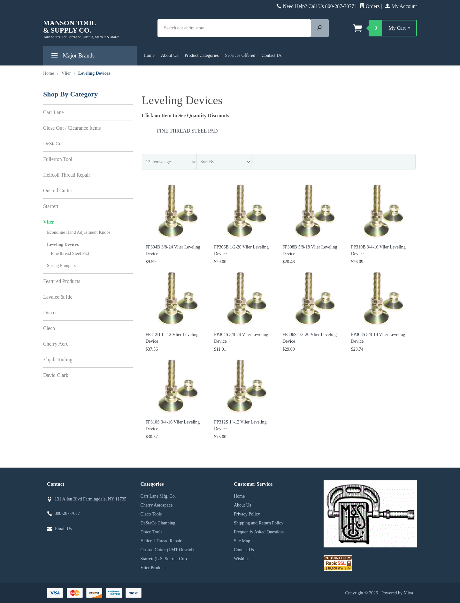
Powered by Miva (397, 593)
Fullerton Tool (57, 159)
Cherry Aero (56, 344)
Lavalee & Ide (58, 297)
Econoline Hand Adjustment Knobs (79, 232)
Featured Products (61, 281)
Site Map (242, 540)
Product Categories (202, 55)
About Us (169, 55)
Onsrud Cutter (57, 190)
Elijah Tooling (57, 359)
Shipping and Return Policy (258, 523)
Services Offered (240, 55)
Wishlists (242, 558)
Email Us (63, 528)
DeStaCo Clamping (158, 523)
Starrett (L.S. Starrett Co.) (164, 558)
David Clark (55, 375)
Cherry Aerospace (157, 505)
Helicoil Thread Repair (66, 175)
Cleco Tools (151, 514)
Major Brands (72, 56)
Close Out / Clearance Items (72, 128)
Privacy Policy (247, 514)
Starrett (50, 206)
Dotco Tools (151, 532)
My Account (401, 6)
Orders (370, 6)
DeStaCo (52, 143)
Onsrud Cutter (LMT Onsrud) (167, 549)
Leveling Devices (63, 244)
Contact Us (272, 55)
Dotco (49, 312)
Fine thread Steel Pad (187, 131)
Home (149, 55)
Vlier (48, 222)
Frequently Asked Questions (259, 532)
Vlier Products (153, 567)
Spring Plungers (61, 265)
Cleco (49, 328)
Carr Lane (53, 112)
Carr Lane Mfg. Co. (158, 496)
